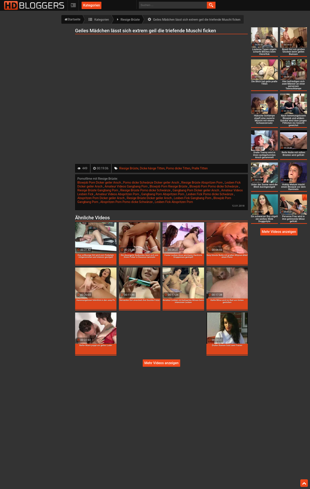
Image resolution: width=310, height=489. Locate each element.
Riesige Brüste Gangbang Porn (98, 190)
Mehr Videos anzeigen (161, 363)
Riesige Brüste (128, 168)
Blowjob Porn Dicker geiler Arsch (100, 182)
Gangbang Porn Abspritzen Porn (163, 194)
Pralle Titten (200, 168)
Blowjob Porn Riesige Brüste (169, 186)
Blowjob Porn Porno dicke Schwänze (214, 186)
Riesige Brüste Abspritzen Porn (202, 182)
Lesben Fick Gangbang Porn (193, 198)
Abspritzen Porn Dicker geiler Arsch (102, 198)
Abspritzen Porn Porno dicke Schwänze (126, 202)
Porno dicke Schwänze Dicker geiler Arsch (151, 182)
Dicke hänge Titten (152, 168)
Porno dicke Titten (178, 168)
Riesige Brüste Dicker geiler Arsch (150, 198)
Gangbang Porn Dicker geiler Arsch (196, 190)
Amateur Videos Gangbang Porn (126, 186)
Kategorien (91, 5)
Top (304, 483)
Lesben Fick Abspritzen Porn (174, 202)
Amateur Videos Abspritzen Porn (117, 194)
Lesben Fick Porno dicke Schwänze (210, 194)
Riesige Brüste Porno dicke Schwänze (145, 190)
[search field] (173, 5)
